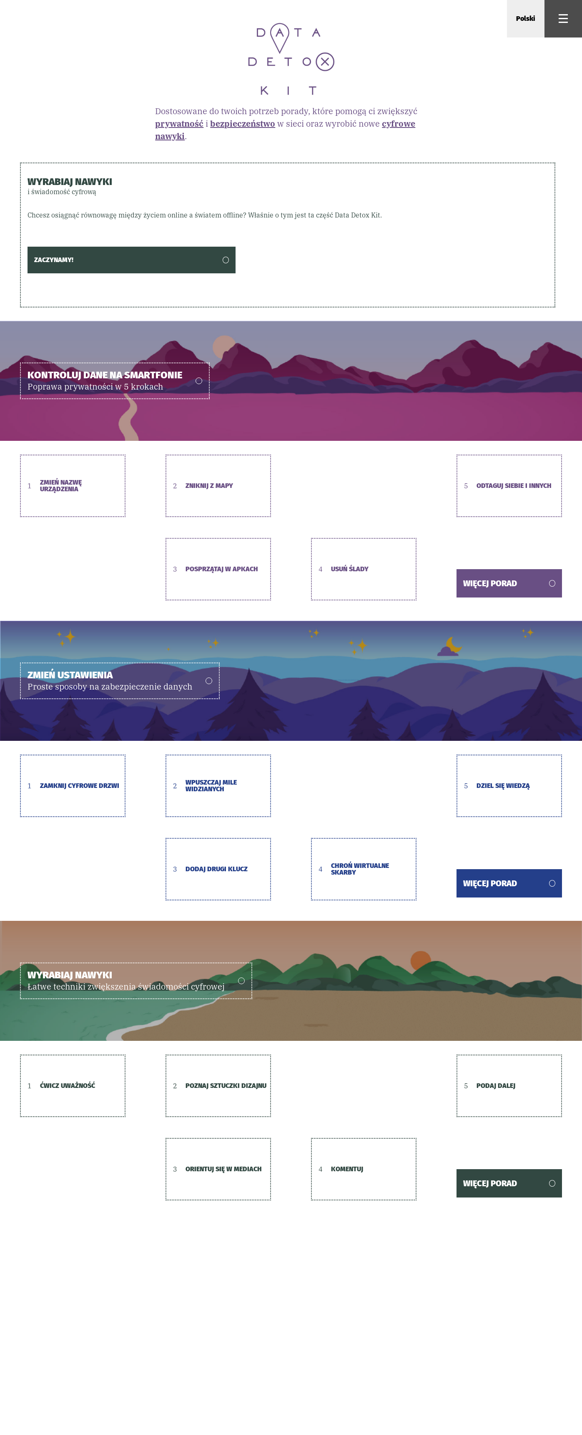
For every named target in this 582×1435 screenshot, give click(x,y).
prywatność (179, 123)
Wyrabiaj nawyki (288, 186)
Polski (525, 18)
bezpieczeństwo (242, 123)
